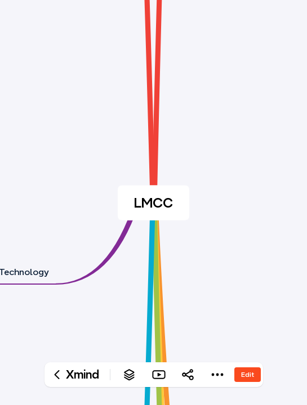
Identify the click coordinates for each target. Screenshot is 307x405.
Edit (247, 374)
